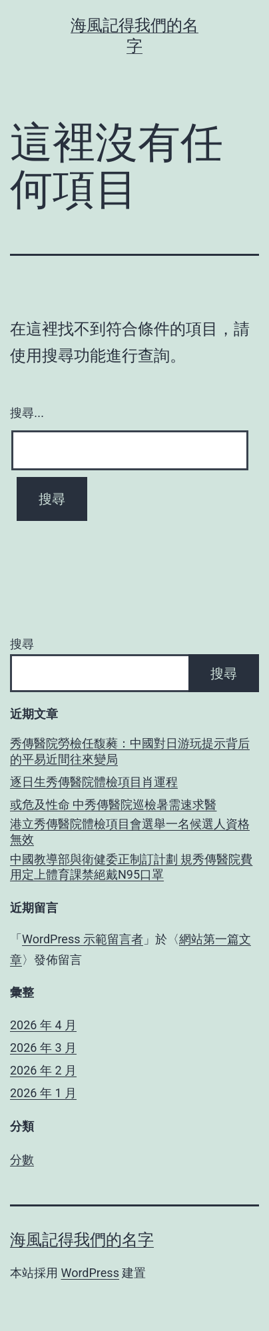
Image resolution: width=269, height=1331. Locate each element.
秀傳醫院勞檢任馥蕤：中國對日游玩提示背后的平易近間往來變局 (130, 750)
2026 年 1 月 (43, 1093)
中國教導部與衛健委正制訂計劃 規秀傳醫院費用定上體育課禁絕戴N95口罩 (131, 866)
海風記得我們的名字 (82, 1239)
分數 (22, 1159)
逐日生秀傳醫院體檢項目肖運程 (94, 782)
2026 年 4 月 (43, 1025)
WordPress (90, 1273)
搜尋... (27, 413)
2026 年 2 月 (43, 1070)
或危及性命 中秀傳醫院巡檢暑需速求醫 (113, 804)
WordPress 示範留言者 (82, 939)
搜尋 (22, 644)
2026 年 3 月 (43, 1048)
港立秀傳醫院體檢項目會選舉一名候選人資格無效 (130, 831)
